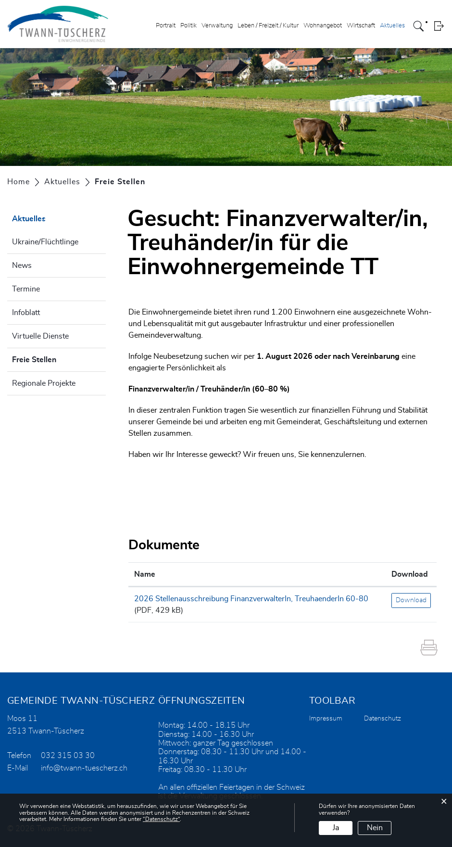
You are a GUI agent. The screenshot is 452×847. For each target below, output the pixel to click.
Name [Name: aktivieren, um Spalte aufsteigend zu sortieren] (144, 574)
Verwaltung (217, 26)
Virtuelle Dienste (40, 336)
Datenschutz (382, 718)
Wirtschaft (361, 26)
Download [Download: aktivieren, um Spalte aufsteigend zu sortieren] (409, 574)
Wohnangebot (322, 26)
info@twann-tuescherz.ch (84, 768)
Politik (188, 26)
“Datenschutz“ (161, 819)
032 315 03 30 (68, 755)
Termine (26, 289)
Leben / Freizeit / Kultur (268, 26)
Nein (375, 828)
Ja (336, 828)
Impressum (325, 718)
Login (439, 26)
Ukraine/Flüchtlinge (45, 242)
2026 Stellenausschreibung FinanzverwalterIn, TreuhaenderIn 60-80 (251, 599)
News (22, 265)
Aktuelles (392, 26)
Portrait (166, 26)
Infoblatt (26, 312)
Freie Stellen (58, 358)
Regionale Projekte (43, 383)
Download (411, 600)
